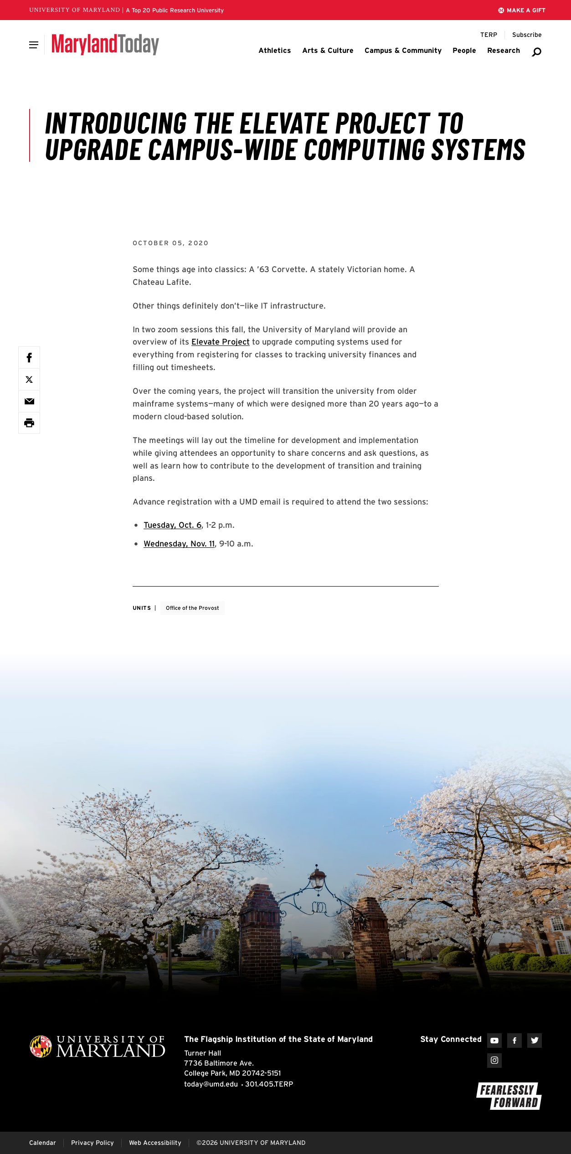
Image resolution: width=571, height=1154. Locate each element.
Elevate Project (220, 341)
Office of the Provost (192, 607)
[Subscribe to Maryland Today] (527, 35)
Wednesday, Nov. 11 (179, 543)
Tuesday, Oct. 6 (172, 525)
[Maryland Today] (105, 45)
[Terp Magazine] (488, 35)
